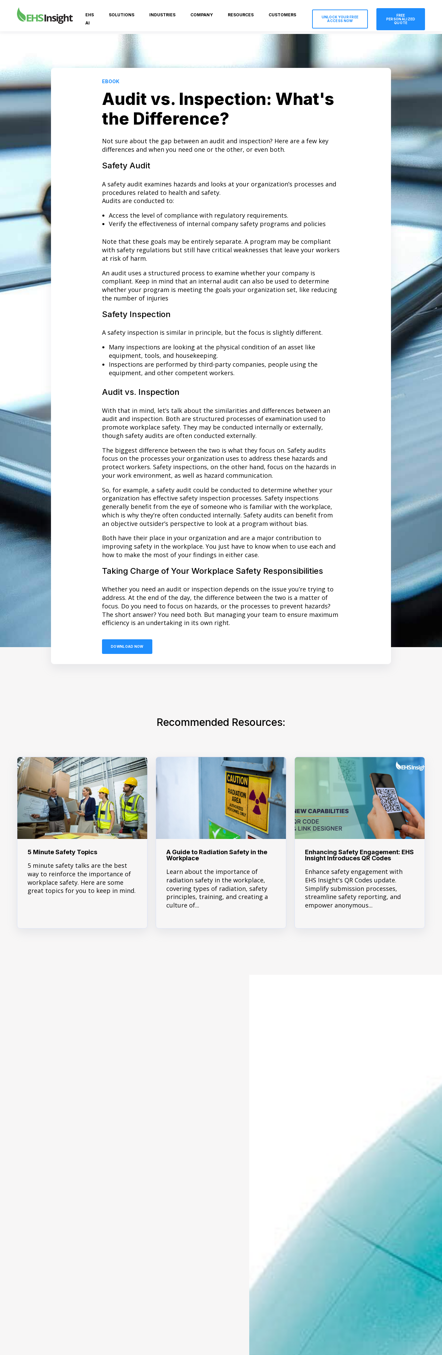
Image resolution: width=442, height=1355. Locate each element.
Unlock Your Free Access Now (340, 19)
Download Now (127, 646)
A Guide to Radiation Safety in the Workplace (216, 855)
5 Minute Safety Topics (62, 852)
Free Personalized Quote (400, 19)
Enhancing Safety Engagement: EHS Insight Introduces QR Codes (359, 855)
